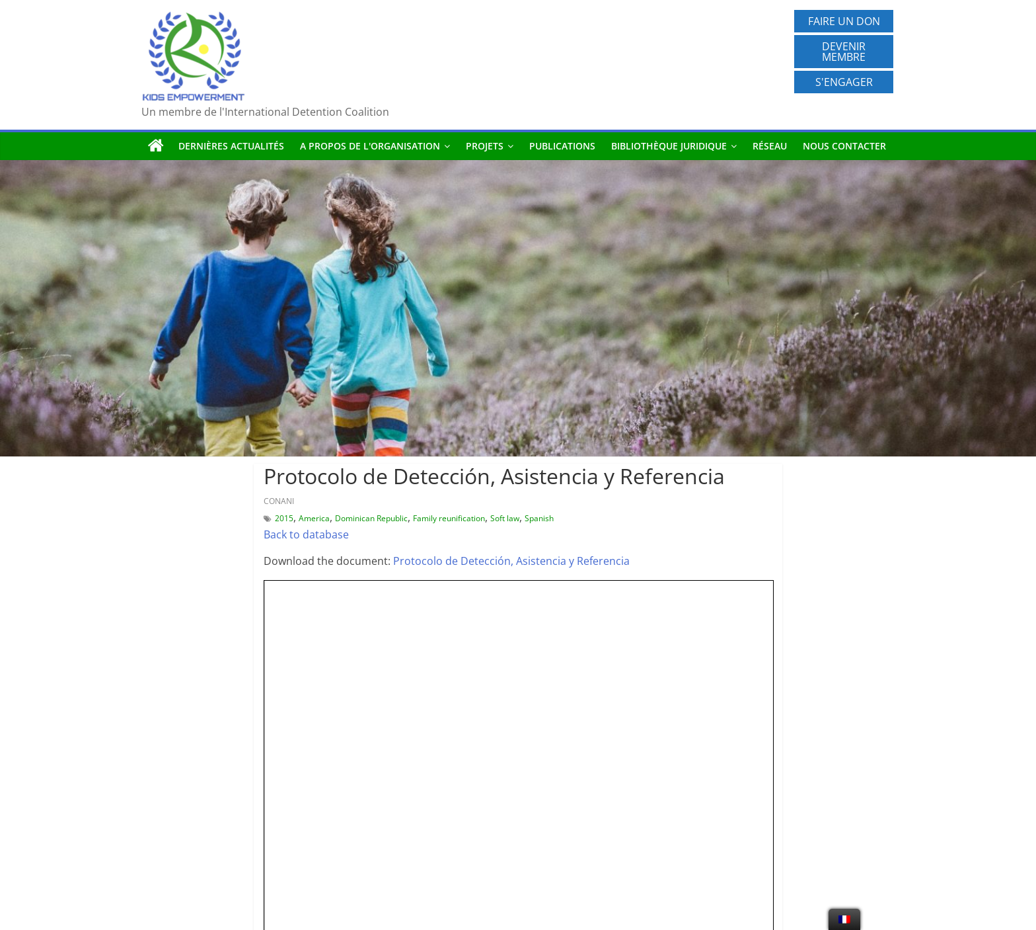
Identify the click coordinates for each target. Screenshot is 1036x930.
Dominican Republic (371, 518)
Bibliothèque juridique (669, 146)
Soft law (504, 518)
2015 (284, 518)
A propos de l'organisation (370, 146)
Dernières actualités (231, 146)
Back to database (306, 534)
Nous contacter (844, 146)
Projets (484, 146)
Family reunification (449, 518)
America (314, 518)
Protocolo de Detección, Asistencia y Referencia (511, 561)
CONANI (279, 501)
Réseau (770, 146)
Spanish (539, 518)
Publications (562, 146)
